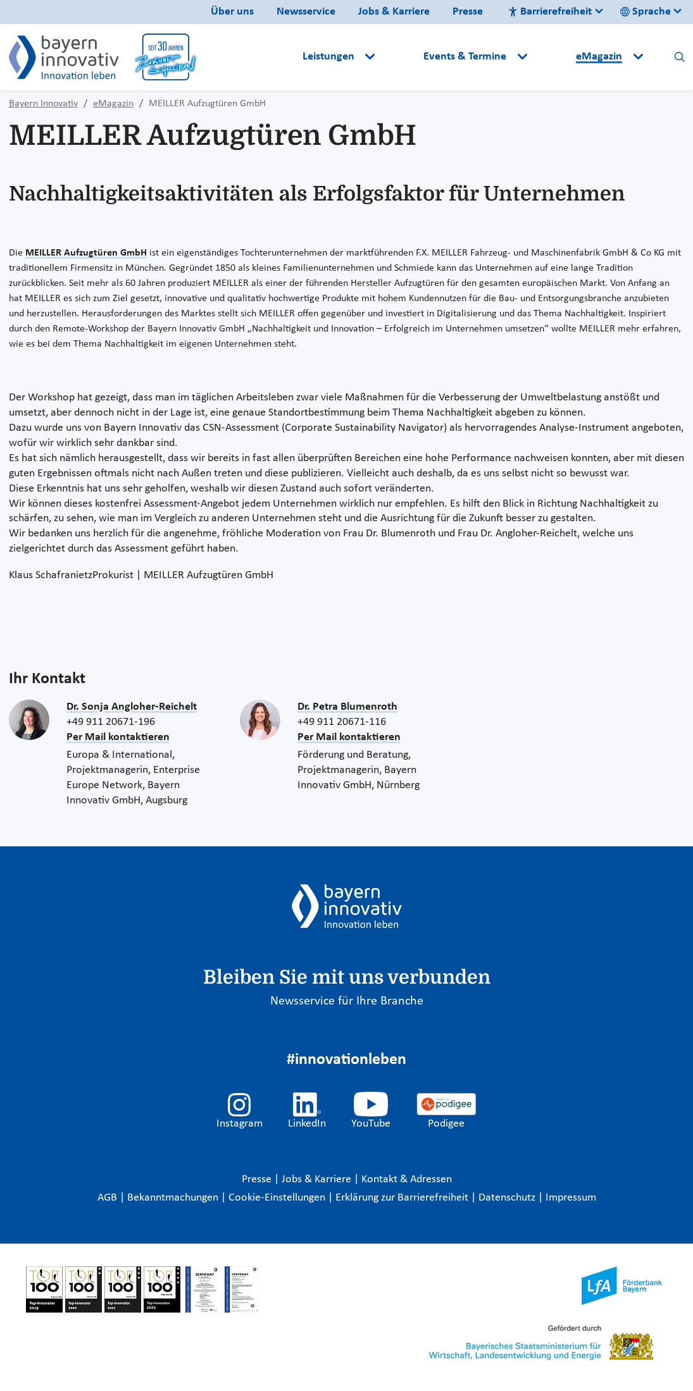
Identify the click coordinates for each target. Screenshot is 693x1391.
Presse (468, 12)
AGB (108, 1198)
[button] (400, 57)
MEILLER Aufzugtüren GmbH (86, 253)
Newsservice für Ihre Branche (346, 1001)
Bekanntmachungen (174, 1198)
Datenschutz (508, 1198)
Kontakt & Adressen (406, 1179)
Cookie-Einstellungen (276, 1198)
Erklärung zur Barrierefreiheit (403, 1198)
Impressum (571, 1198)
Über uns (232, 12)
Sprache (645, 12)
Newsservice (306, 12)
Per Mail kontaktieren (118, 737)
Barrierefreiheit (550, 12)
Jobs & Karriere (394, 12)
